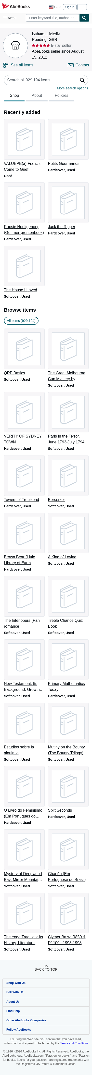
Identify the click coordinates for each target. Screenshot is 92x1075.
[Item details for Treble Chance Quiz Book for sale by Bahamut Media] (68, 602)
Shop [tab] (14, 96)
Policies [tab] (61, 96)
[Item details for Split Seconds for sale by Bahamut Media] (68, 790)
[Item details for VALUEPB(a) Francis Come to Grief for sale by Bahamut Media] (24, 145)
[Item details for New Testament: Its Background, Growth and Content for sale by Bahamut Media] (24, 666)
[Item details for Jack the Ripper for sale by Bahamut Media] (68, 206)
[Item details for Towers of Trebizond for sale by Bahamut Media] (24, 479)
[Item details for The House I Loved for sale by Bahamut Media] (24, 269)
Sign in (69, 7)
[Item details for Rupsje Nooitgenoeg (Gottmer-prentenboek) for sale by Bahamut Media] (24, 209)
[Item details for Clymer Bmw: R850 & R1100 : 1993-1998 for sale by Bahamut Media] (68, 919)
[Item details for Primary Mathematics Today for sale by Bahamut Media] (68, 666)
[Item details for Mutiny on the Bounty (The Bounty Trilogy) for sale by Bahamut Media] (68, 729)
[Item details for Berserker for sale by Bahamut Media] (68, 479)
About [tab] (37, 96)
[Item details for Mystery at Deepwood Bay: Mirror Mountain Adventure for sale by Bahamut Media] (24, 856)
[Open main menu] (10, 18)
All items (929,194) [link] (21, 321)
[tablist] (39, 96)
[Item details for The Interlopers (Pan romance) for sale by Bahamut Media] (24, 602)
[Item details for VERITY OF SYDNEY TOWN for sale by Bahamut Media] (24, 418)
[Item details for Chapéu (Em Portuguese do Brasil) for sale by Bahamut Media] (68, 856)
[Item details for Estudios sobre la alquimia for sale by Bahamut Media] (24, 729)
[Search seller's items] (35, 80)
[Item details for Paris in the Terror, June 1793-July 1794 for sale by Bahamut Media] (68, 418)
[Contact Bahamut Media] (78, 65)
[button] (82, 80)
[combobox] (52, 18)
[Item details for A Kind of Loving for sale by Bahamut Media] (68, 536)
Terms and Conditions (74, 1043)
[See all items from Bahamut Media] (18, 65)
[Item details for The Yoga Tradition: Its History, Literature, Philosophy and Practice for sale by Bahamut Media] (24, 919)
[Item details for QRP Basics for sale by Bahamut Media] (24, 352)
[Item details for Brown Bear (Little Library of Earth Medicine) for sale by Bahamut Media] (24, 539)
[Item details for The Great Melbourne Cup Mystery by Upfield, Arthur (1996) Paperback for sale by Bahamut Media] (68, 355)
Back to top (46, 969)
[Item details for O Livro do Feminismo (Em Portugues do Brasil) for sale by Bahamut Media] (24, 792)
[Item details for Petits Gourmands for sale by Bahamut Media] (68, 143)
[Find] (84, 18)
